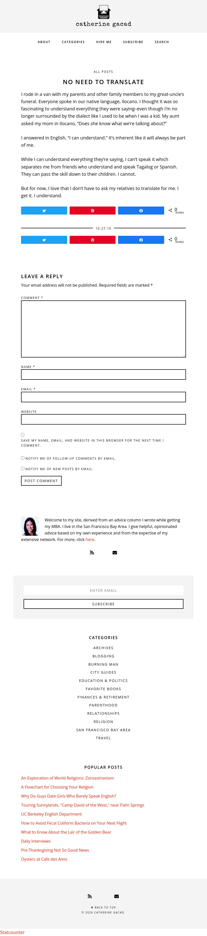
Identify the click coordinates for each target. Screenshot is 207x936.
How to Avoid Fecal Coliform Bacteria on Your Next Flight (74, 823)
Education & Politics (103, 680)
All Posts (103, 72)
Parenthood (103, 705)
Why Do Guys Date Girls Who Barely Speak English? (68, 796)
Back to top (103, 907)
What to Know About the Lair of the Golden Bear (66, 832)
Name (28, 367)
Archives (103, 647)
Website (29, 412)
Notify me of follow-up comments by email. (70, 458)
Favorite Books (103, 688)
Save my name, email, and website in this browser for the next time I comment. (92, 443)
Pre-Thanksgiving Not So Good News (55, 850)
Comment (32, 298)
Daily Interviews (35, 841)
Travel (103, 737)
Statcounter (12, 932)
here (90, 539)
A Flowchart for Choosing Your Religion (57, 787)
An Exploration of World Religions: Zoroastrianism (67, 778)
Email (28, 389)
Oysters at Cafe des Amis (44, 859)
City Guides (103, 672)
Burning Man (103, 664)
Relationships (103, 713)
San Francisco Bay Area (103, 729)
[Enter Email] (103, 590)
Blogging (103, 656)
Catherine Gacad (103, 16)
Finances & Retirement (103, 697)
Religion (103, 721)
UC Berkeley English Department (51, 814)
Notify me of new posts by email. (59, 469)
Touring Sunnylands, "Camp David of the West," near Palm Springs (82, 805)
